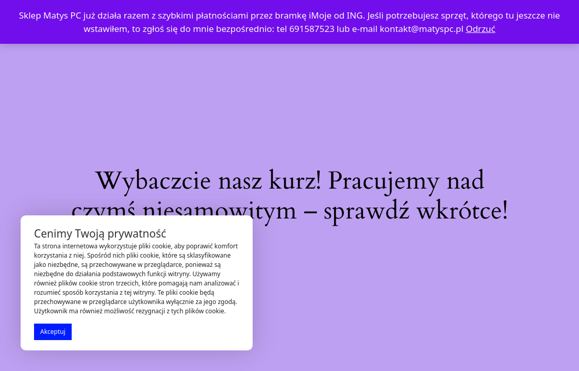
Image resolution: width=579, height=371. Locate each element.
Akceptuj (52, 331)
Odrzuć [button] (480, 29)
